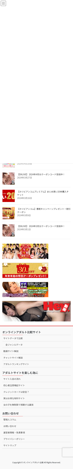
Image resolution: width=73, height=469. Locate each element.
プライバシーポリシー (14, 438)
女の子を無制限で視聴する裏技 (18, 404)
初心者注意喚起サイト (14, 385)
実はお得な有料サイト (14, 398)
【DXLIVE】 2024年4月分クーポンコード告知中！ (41, 174)
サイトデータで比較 (13, 338)
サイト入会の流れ (12, 378)
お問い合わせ (9, 426)
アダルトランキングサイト (16, 364)
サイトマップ (9, 445)
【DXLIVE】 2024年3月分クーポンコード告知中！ (41, 226)
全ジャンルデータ (14, 344)
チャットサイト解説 (13, 357)
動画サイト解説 (10, 351)
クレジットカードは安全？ (16, 391)
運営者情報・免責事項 (14, 432)
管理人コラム (9, 419)
